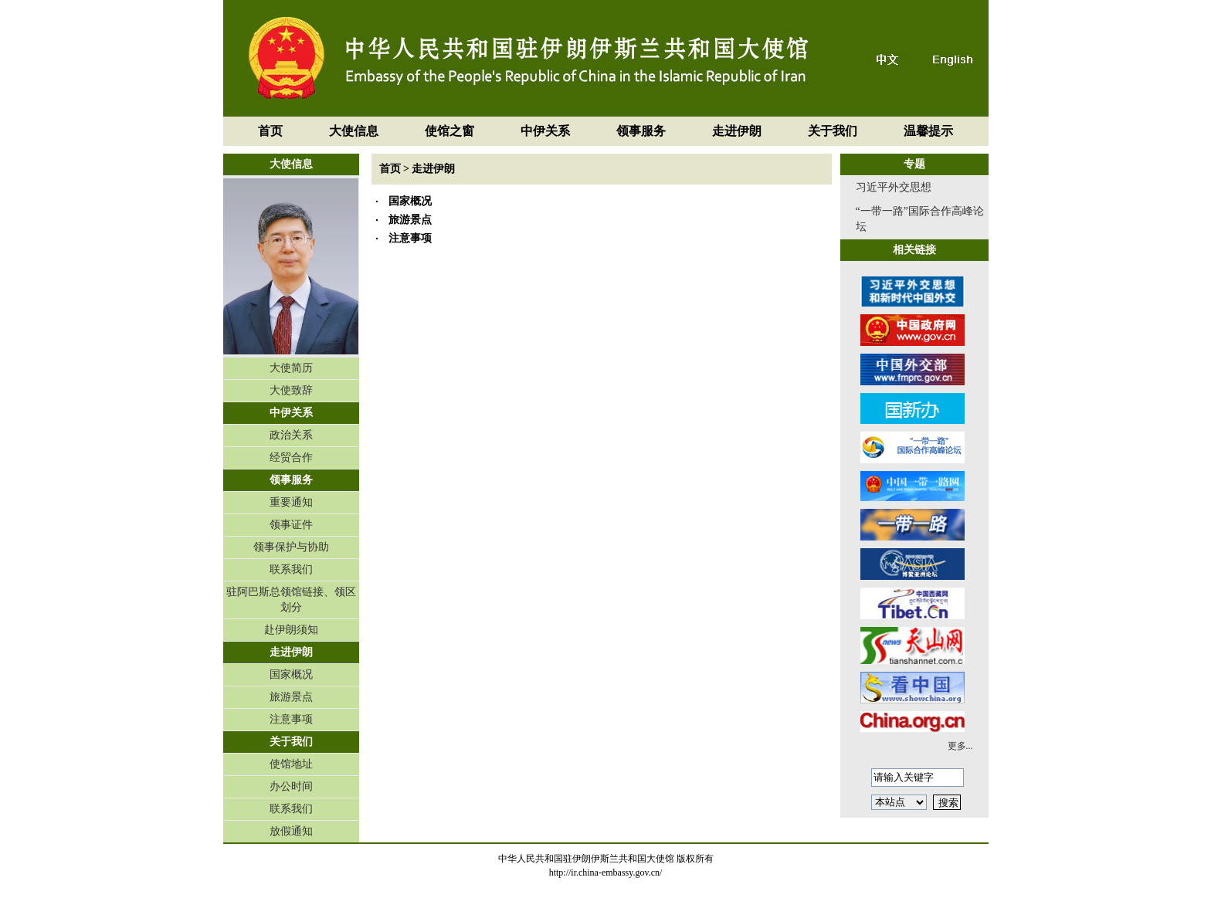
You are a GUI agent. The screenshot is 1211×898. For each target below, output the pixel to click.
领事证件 (291, 524)
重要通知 (291, 502)
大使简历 (291, 368)
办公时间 (291, 786)
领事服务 (641, 130)
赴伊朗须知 (291, 629)
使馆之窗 (449, 130)
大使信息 (353, 130)
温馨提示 (928, 130)
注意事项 (291, 719)
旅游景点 (291, 697)
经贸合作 (291, 457)
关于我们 (832, 130)
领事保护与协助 (291, 547)
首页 (270, 130)
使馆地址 (291, 764)
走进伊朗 (737, 130)
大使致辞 (291, 390)
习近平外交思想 (893, 187)
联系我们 (291, 569)
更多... (960, 745)
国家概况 (291, 674)
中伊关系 (545, 130)
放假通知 (291, 831)
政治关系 (291, 435)
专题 (914, 164)
